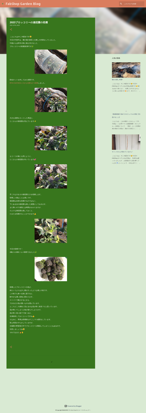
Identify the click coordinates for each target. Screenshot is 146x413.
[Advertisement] (51, 386)
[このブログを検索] (133, 3)
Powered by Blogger (73, 406)
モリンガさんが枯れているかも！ (122, 152)
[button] (11, 29)
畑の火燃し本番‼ (117, 79)
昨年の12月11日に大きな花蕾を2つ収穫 (24, 83)
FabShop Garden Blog (23, 4)
